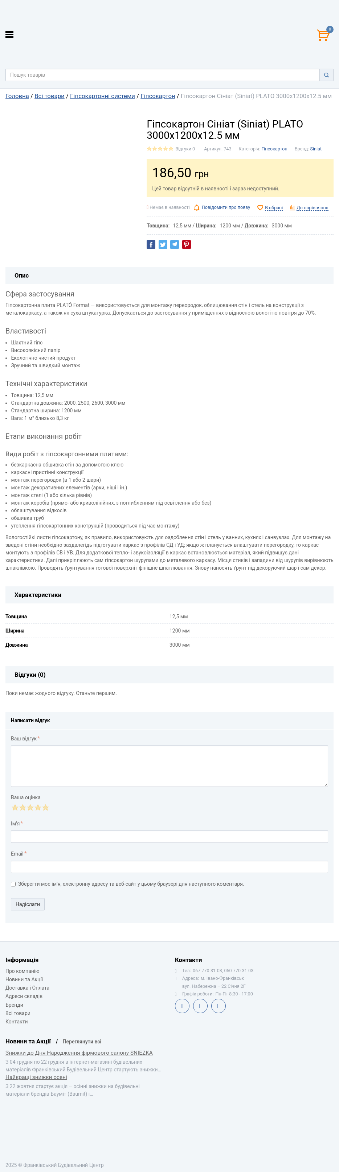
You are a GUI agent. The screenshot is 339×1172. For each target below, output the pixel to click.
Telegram (200, 1006)
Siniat (316, 148)
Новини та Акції (24, 979)
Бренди (14, 1005)
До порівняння (312, 207)
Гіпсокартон (157, 96)
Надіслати (28, 904)
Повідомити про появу (226, 207)
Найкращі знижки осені (36, 1077)
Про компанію (22, 971)
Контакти (16, 1022)
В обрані (274, 207)
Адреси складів (23, 996)
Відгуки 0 (185, 148)
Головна (17, 96)
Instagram (218, 1006)
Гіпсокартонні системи (102, 96)
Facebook (182, 1006)
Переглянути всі (82, 1041)
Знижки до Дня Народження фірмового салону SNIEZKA (79, 1053)
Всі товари (49, 96)
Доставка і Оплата (27, 988)
